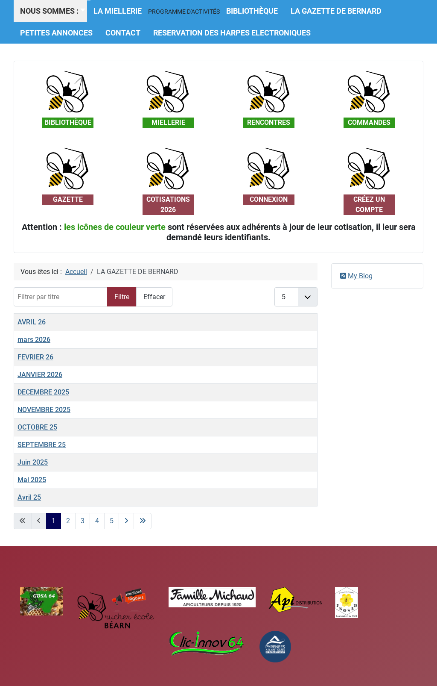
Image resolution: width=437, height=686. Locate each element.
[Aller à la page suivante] (126, 521)
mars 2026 (33, 340)
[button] (184, 11)
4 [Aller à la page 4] (97, 521)
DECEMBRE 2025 (43, 392)
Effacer (154, 297)
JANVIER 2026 (39, 375)
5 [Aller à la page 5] (112, 521)
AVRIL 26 (31, 322)
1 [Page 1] (53, 521)
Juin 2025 (32, 462)
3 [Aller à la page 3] (82, 521)
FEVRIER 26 (35, 357)
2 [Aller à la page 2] (68, 521)
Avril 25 (29, 497)
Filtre (121, 297)
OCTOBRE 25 (37, 427)
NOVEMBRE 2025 (43, 410)
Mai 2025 (31, 480)
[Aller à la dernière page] (142, 521)
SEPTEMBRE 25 (41, 445)
